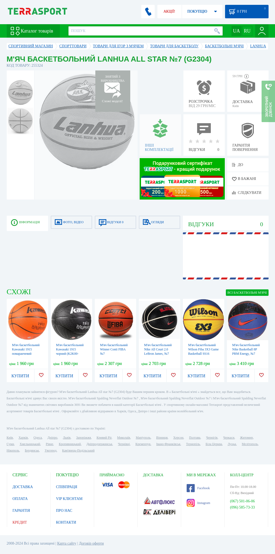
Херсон (178, 437)
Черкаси (228, 437)
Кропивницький (70, 444)
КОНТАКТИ (66, 522)
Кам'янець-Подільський (78, 450)
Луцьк (232, 444)
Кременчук (143, 444)
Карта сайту (66, 543)
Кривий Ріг (104, 437)
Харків (23, 437)
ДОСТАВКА (23, 487)
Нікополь (13, 450)
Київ (10, 437)
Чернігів (212, 437)
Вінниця (162, 437)
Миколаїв (123, 437)
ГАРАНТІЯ (21, 511)
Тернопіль (193, 444)
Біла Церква (214, 444)
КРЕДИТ (20, 522)
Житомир (246, 437)
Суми (10, 444)
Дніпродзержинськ (99, 444)
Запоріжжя (83, 437)
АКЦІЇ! (169, 11)
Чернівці (124, 444)
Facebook (198, 488)
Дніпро (52, 437)
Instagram (198, 503)
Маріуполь (143, 437)
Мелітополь (250, 444)
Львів (66, 437)
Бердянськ (32, 450)
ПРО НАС (64, 511)
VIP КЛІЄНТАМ (69, 499)
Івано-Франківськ (168, 444)
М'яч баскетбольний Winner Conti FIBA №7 (114, 349)
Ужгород (50, 450)
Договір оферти (91, 543)
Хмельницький (30, 444)
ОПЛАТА (20, 499)
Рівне (49, 444)
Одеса (38, 437)
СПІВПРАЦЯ (66, 487)
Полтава (194, 437)
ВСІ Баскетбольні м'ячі (247, 292)
